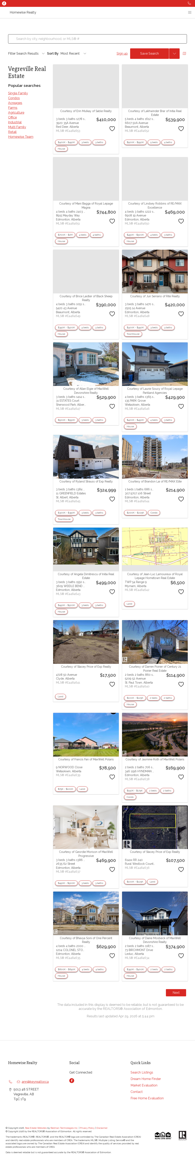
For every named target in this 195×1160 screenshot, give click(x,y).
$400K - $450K (66, 142)
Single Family (18, 93)
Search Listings (142, 1072)
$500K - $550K (135, 142)
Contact (137, 1092)
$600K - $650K (66, 969)
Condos (14, 98)
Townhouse (133, 334)
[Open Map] (184, 53)
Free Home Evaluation (147, 1098)
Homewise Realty (23, 12)
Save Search (149, 53)
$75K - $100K (65, 789)
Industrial (15, 122)
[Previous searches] (174, 53)
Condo (154, 512)
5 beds (154, 142)
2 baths (168, 697)
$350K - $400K (66, 327)
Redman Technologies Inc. (65, 1128)
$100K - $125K (135, 697)
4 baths (168, 142)
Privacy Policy (87, 1128)
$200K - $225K (135, 512)
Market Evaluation (144, 1085)
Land (129, 603)
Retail (12, 132)
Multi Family (17, 127)
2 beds (153, 697)
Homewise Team (20, 137)
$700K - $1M (65, 234)
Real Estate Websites (36, 1128)
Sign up (122, 53)
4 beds (82, 234)
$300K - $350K (66, 512)
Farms (12, 108)
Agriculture (16, 112)
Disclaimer (102, 1128)
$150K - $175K (135, 790)
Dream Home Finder (146, 1079)
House (61, 148)
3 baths (99, 142)
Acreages (15, 103)
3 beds (85, 142)
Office (12, 117)
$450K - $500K (135, 234)
